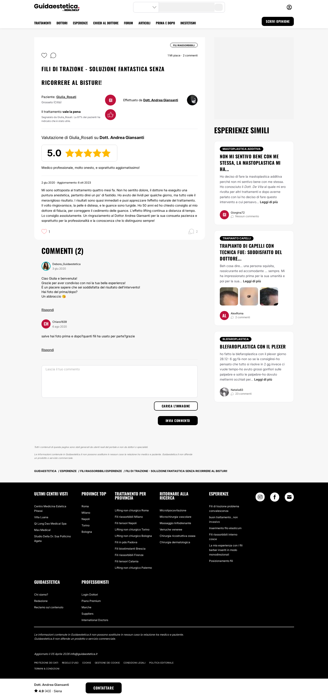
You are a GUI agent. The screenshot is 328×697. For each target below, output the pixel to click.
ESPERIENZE (80, 22)
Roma (85, 506)
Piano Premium (91, 601)
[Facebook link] (274, 498)
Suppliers (87, 613)
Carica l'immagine (176, 406)
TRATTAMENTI (42, 22)
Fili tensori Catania (126, 561)
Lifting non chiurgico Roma (132, 510)
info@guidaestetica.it (83, 654)
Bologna (87, 531)
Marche (86, 607)
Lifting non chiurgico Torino (132, 529)
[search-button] (219, 7)
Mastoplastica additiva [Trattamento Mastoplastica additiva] (242, 149)
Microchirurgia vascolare (175, 516)
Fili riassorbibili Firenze (129, 555)
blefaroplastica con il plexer (253, 346)
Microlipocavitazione (173, 510)
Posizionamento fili (221, 561)
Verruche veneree (171, 529)
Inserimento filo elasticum (225, 528)
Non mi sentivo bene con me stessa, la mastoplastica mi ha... (250, 162)
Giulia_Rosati (66, 97)
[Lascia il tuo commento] (119, 381)
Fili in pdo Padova (126, 542)
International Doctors (95, 620)
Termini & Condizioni (46, 668)
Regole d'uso (70, 662)
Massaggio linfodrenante (175, 523)
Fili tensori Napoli (126, 523)
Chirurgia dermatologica (175, 542)
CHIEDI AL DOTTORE (105, 22)
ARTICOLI (144, 22)
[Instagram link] (260, 498)
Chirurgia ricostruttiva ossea (177, 536)
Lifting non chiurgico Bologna (133, 536)
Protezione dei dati (46, 662)
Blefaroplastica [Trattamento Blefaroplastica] (236, 339)
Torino (86, 525)
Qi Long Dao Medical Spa (50, 523)
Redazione (41, 601)
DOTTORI (61, 22)
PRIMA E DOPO (165, 22)
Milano (86, 512)
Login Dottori (90, 594)
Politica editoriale (161, 662)
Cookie (86, 662)
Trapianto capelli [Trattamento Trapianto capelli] (237, 238)
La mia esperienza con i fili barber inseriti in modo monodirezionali (226, 550)
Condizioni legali (134, 662)
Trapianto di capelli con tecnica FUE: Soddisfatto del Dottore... (251, 252)
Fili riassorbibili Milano (129, 516)
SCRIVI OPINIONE (278, 21)
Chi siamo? (41, 594)
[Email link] (289, 497)
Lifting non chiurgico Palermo (133, 567)
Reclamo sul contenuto (48, 607)
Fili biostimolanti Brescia (130, 548)
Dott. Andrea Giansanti (160, 100)
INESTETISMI (188, 22)
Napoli (86, 519)
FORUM (128, 22)
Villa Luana (41, 517)
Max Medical (42, 530)
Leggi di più (269, 202)
